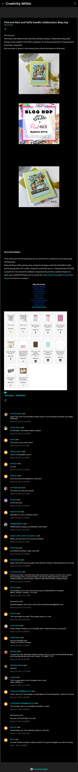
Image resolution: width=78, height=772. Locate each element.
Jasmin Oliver (15, 427)
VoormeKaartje (16, 488)
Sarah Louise (15, 625)
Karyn (12, 739)
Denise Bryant (15, 560)
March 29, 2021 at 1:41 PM (19, 458)
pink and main (20, 395)
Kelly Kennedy (15, 512)
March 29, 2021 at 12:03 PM (20, 433)
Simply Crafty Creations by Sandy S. (23, 536)
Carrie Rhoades (15, 414)
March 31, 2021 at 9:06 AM (20, 709)
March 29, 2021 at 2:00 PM (19, 482)
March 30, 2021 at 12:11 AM (20, 607)
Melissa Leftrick (16, 451)
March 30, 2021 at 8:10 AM (20, 619)
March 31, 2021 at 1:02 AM (20, 685)
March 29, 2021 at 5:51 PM (19, 530)
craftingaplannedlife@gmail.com (22, 703)
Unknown (13, 463)
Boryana (13, 500)
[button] (5, 29)
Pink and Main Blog (39, 307)
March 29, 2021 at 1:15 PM (19, 446)
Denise (12, 439)
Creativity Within (18, 3)
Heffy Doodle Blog (49, 275)
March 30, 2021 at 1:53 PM (19, 645)
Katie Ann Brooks (16, 665)
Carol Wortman (16, 572)
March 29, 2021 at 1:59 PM (19, 470)
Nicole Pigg (14, 548)
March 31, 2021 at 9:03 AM (20, 697)
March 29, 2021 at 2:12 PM (19, 494)
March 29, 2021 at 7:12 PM (19, 542)
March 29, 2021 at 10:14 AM (20, 421)
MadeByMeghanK (16, 524)
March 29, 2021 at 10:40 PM (20, 582)
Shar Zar (13, 727)
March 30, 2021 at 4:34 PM (19, 659)
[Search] (34, 3)
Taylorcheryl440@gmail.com (20, 691)
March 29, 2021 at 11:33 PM (20, 595)
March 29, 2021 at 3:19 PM (19, 506)
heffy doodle (9, 395)
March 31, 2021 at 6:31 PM (19, 733)
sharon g (13, 587)
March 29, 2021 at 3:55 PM (19, 518)
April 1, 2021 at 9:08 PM (18, 745)
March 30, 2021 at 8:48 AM (20, 632)
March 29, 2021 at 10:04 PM (20, 566)
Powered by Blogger (39, 769)
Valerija (13, 677)
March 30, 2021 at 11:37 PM (20, 671)
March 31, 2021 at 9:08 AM (20, 721)
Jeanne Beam (15, 637)
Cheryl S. (13, 613)
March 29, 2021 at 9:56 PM (19, 554)
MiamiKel (13, 651)
